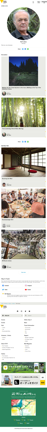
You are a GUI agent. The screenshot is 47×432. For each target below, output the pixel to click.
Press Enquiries (5, 355)
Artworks (3, 337)
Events (3, 322)
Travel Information (29, 325)
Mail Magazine (28, 343)
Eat (25, 331)
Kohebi (26, 341)
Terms (26, 349)
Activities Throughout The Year (8, 347)
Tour (3, 329)
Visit (2, 325)
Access (3, 319)
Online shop (27, 319)
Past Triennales (5, 345)
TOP (2, 303)
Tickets (3, 327)
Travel (31, 420)
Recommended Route (6, 331)
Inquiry (3, 353)
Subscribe (27, 345)
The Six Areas (27, 327)
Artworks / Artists (7, 303)
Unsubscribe (27, 347)
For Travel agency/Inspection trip (8, 357)
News (25, 322)
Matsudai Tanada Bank (29, 337)
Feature (18, 420)
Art (24, 420)
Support (26, 335)
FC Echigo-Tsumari (28, 339)
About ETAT (4, 343)
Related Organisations (6, 349)
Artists (13, 303)
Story (21, 423)
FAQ (3, 359)
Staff (28, 423)
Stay (26, 332)
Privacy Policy (28, 351)
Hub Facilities (27, 329)
